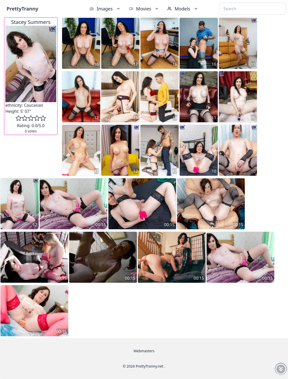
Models (182, 9)
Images (105, 9)
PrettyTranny (22, 8)
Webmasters (144, 350)
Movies (144, 9)
